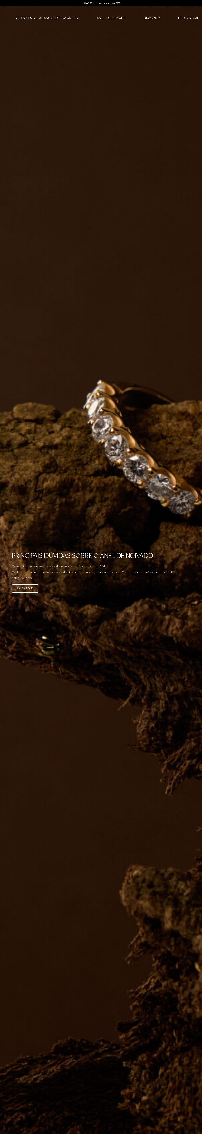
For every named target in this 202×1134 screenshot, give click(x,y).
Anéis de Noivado (111, 18)
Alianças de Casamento (59, 18)
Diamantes (152, 18)
